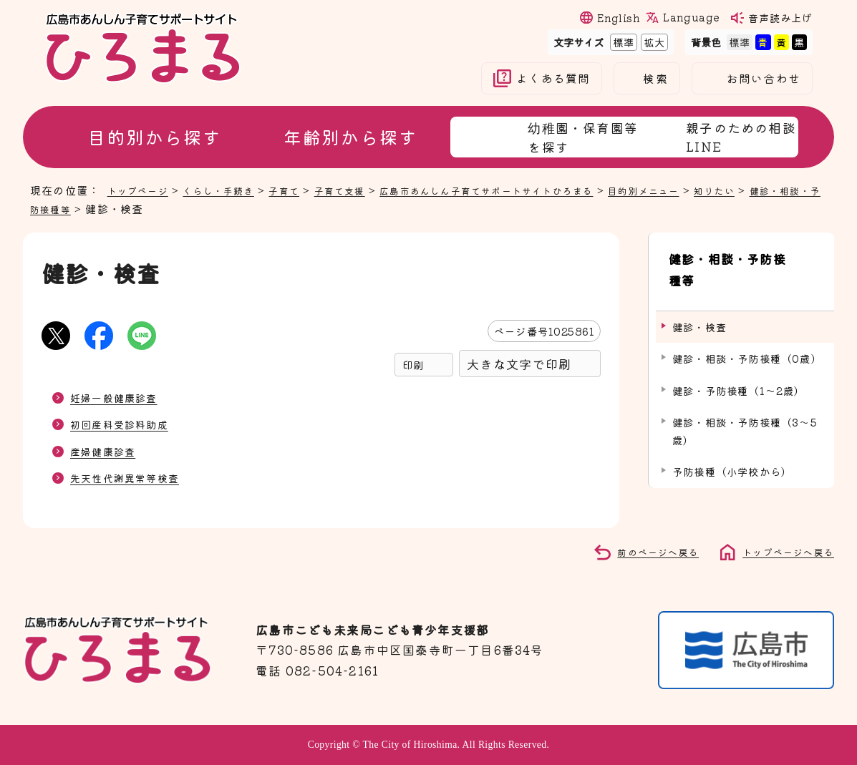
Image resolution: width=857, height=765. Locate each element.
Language (691, 17)
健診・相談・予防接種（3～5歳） (745, 395)
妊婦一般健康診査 (119, 397)
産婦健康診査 (107, 450)
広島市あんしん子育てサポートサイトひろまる (531, 190)
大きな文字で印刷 (519, 364)
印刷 (413, 364)
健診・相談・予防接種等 (94, 208)
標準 (622, 41)
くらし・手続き (231, 190)
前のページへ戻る (642, 551)
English (618, 17)
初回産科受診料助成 (125, 423)
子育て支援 (366, 190)
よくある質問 (553, 78)
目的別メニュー (708, 190)
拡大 (653, 41)
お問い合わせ (763, 78)
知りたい (787, 190)
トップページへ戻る (782, 551)
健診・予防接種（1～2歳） (738, 354)
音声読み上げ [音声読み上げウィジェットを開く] (780, 17)
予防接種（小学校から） (732, 436)
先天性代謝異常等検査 (131, 477)
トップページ (142, 190)
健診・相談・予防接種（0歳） (747, 323)
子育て (304, 190)
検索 (655, 78)
